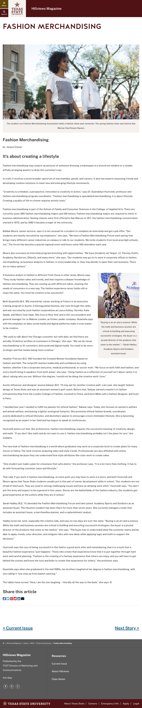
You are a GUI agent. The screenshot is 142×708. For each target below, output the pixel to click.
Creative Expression (44, 643)
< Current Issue (18, 627)
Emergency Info (110, 703)
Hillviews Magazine (46, 8)
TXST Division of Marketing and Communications (20, 667)
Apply (126, 703)
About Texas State (74, 703)
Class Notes (58, 679)
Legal (136, 703)
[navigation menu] (4, 4)
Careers (92, 703)
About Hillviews (60, 671)
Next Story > (127, 627)
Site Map (7, 677)
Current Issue (59, 663)
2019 (32, 643)
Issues (25, 643)
